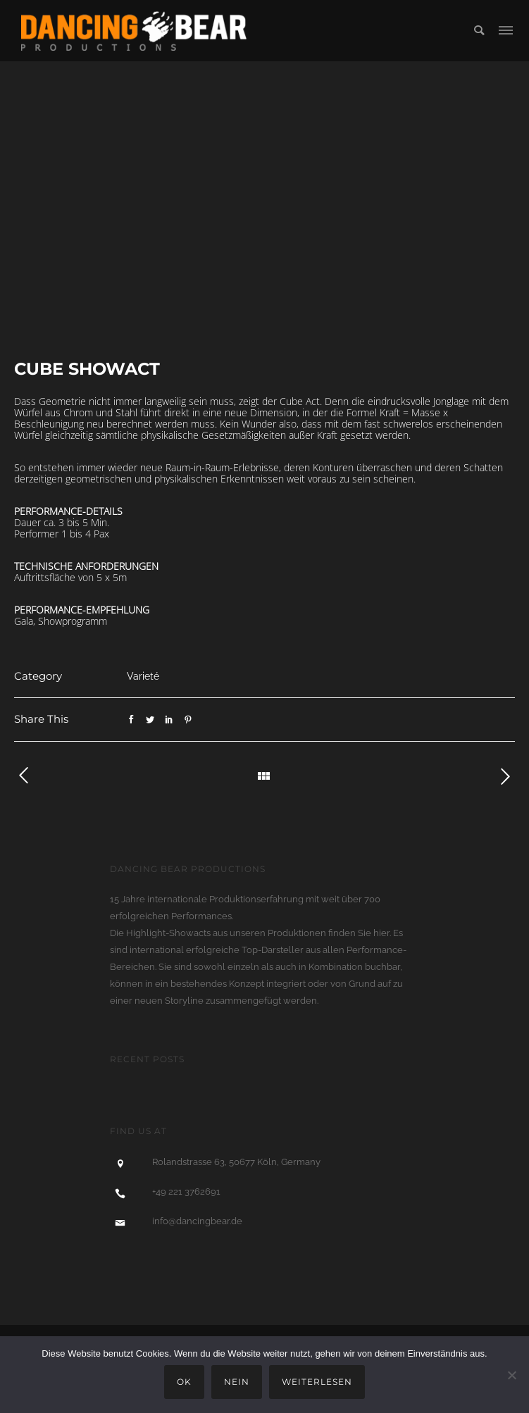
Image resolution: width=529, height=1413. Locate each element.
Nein (236, 1381)
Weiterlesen (317, 1381)
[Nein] (511, 1375)
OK (184, 1381)
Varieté (143, 676)
